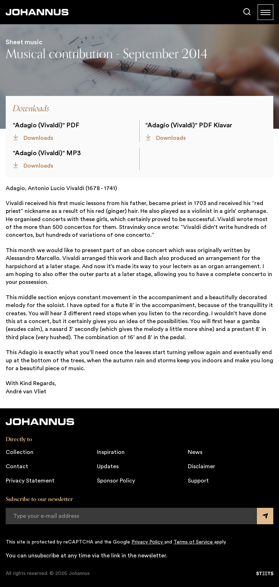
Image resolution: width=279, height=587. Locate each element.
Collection (19, 452)
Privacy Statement (30, 481)
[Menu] (265, 12)
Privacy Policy (147, 542)
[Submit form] (265, 516)
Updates (108, 466)
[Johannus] (37, 12)
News (195, 452)
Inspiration (111, 452)
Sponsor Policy (116, 481)
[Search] (246, 12)
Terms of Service (194, 542)
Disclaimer (201, 466)
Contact (17, 466)
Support (198, 481)
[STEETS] (264, 573)
